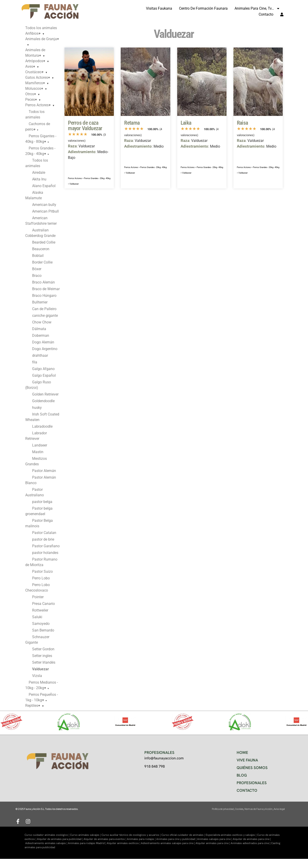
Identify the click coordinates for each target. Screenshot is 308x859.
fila (34, 362)
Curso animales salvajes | (85, 835)
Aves (29, 66)
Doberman (40, 335)
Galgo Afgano (43, 369)
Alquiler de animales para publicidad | (60, 839)
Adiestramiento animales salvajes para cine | (168, 843)
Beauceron (40, 249)
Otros (29, 94)
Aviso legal (279, 809)
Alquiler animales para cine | (213, 843)
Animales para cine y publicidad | (176, 839)
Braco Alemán (43, 282)
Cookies (239, 809)
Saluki (37, 617)
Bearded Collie (43, 242)
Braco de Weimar (46, 289)
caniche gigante (45, 315)
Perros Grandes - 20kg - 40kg (97, 178)
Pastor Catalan (44, 533)
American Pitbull (45, 211)
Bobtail (38, 255)
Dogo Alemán (43, 342)
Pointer (38, 597)
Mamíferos (34, 83)
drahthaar (40, 355)
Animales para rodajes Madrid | (87, 843)
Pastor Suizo (42, 571)
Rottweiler (40, 610)
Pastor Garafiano (46, 546)
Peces (30, 99)
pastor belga (42, 502)
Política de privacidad (223, 809)
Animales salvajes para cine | (215, 839)
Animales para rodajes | (141, 839)
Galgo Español (44, 375)
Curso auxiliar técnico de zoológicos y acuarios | (131, 835)
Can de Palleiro (44, 309)
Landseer (39, 445)
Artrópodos (34, 61)
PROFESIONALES (252, 782)
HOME (242, 752)
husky (37, 407)
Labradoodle (42, 426)
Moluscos (33, 88)
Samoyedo (41, 623)
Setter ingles (42, 656)
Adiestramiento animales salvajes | (46, 843)
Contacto (266, 14)
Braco (37, 275)
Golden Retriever (45, 394)
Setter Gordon (43, 649)
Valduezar (74, 184)
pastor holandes (45, 552)
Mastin (37, 452)
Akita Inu (39, 179)
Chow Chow (41, 322)
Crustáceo (33, 72)
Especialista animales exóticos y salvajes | (231, 835)
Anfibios (32, 33)
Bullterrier (40, 302)
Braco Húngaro (44, 295)
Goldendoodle (43, 401)
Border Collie (42, 262)
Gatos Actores (36, 77)
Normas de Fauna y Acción (258, 809)
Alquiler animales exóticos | (124, 843)
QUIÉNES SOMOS (252, 767)
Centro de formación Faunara (203, 8)
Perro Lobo (41, 578)
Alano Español (44, 186)
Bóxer (36, 269)
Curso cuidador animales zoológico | (47, 835)
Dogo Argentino (44, 349)
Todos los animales (41, 28)
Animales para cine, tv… (257, 8)
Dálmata (39, 329)
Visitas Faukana (159, 8)
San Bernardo (43, 630)
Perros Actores (37, 105)
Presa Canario (43, 603)
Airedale (38, 172)
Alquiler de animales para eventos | (105, 839)
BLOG (242, 775)
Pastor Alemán (44, 471)
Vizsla (37, 676)
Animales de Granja (41, 39)
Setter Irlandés (43, 662)
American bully (44, 204)
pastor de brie (43, 539)
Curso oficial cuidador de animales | (183, 835)
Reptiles (31, 705)
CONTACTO (247, 790)
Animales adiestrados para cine (250, 843)
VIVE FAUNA (247, 760)
